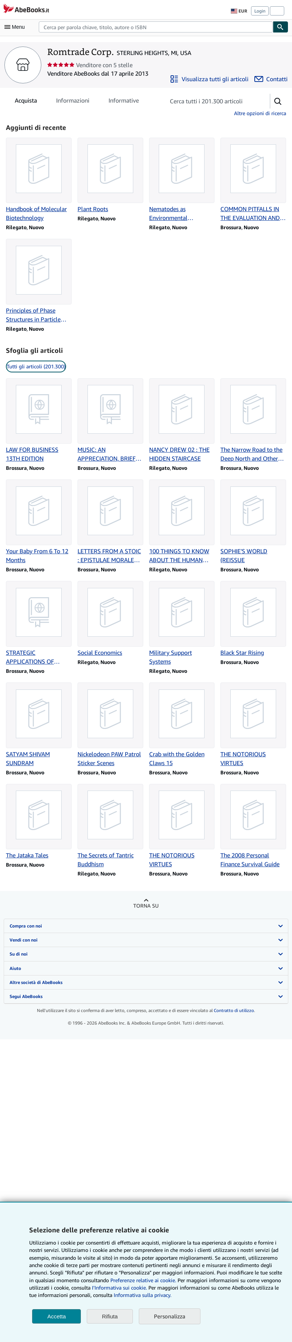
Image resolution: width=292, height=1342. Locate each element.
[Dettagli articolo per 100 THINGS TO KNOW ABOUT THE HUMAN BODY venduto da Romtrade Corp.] (182, 521)
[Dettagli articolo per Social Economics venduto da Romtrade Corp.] (110, 619)
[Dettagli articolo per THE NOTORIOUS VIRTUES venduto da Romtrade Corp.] (253, 724)
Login (259, 11)
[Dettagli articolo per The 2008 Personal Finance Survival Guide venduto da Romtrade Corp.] (253, 826)
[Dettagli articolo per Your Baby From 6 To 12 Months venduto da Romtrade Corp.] (39, 521)
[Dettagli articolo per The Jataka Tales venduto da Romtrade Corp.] (39, 822)
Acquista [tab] (26, 102)
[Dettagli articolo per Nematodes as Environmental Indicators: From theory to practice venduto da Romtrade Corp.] (182, 180)
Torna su (146, 905)
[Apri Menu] (16, 26)
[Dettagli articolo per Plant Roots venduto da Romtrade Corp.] (110, 176)
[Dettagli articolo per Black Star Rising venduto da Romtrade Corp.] (253, 619)
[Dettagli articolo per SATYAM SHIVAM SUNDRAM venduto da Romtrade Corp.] (39, 724)
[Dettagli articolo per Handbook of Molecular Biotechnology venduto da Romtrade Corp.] (39, 180)
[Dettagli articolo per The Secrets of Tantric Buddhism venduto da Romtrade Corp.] (110, 826)
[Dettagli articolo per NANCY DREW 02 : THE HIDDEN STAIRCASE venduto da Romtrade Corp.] (182, 420)
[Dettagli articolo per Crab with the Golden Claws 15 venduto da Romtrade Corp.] (182, 724)
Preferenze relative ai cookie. (143, 1280)
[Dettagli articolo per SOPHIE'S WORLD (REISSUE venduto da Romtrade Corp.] (253, 521)
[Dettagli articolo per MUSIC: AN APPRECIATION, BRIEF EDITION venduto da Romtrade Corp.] (110, 420)
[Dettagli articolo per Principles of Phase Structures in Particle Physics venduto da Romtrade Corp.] (39, 281)
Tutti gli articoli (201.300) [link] (36, 366)
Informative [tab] (124, 102)
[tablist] (77, 100)
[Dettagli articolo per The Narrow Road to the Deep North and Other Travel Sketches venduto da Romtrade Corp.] (253, 420)
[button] (278, 101)
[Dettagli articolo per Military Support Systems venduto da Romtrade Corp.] (182, 623)
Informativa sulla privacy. (142, 1295)
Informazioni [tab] (72, 102)
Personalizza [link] (169, 1316)
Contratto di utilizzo (234, 1010)
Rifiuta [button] (110, 1316)
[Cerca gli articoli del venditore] (210, 101)
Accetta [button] (56, 1316)
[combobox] (156, 26)
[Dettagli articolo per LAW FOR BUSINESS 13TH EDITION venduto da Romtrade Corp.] (39, 420)
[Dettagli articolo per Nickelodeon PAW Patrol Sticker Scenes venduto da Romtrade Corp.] (110, 724)
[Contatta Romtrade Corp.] (271, 79)
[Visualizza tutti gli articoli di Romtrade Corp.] (209, 79)
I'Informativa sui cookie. (119, 1287)
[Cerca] (280, 26)
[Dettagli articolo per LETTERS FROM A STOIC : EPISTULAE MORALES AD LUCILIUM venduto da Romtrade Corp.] (110, 521)
